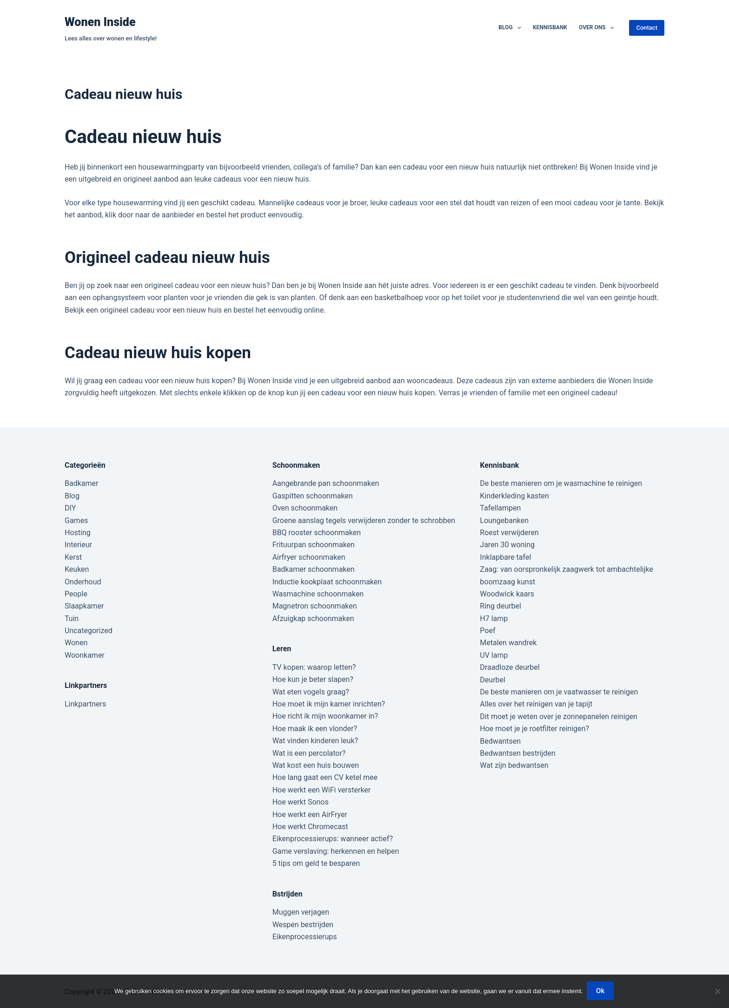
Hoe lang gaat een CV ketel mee (325, 777)
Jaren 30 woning (507, 544)
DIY (70, 508)
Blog (511, 27)
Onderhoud (83, 581)
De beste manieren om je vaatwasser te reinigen (559, 691)
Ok (601, 992)
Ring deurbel (500, 606)
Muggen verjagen (300, 912)
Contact (646, 27)
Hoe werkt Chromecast (310, 826)
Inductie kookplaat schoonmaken (327, 581)
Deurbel (492, 679)
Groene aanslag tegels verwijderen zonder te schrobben (363, 520)
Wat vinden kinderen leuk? (315, 740)
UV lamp (494, 655)
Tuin (72, 618)
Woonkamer (85, 655)
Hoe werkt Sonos (300, 802)
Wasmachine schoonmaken (318, 593)
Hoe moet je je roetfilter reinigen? (534, 728)
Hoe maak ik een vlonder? (314, 728)
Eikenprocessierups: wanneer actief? (332, 838)
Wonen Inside (100, 22)
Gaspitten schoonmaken (312, 495)
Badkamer (81, 483)
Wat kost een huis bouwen (315, 765)
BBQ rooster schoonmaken (316, 532)
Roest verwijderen (509, 532)
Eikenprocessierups (304, 936)
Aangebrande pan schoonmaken (325, 483)
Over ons (598, 27)
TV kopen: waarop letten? (314, 667)
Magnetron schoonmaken (314, 606)
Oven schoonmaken (305, 508)
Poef (487, 630)
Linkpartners (85, 704)
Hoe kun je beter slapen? (312, 679)
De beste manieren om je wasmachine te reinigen (561, 483)
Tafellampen (500, 508)
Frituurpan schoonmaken (313, 544)
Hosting (78, 532)
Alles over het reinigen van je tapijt (536, 704)
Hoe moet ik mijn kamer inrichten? (328, 704)
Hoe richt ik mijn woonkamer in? (325, 716)
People (76, 593)
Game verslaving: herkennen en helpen (335, 851)
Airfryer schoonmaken (308, 557)
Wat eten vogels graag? (310, 691)
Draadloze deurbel (509, 667)
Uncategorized (89, 630)
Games (76, 520)
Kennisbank (550, 27)
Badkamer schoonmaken (313, 569)
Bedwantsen (500, 741)
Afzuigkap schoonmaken (313, 618)
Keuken (77, 569)
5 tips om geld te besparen (316, 863)
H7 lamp (494, 618)
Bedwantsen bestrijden (517, 753)
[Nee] (717, 991)
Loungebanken (504, 520)
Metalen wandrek (508, 642)
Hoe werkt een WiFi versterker (321, 789)
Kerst (73, 557)
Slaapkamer (84, 606)
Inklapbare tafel (505, 557)
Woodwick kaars (507, 593)
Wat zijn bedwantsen (514, 765)
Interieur (78, 544)
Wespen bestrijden (302, 924)
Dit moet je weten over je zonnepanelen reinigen (558, 716)
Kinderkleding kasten (514, 495)
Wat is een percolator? (309, 753)
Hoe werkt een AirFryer (309, 814)
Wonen (76, 642)
